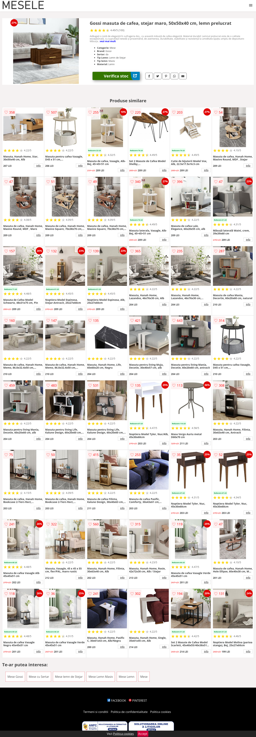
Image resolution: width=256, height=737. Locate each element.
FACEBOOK (116, 701)
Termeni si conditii (95, 712)
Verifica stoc (122, 76)
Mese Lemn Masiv (100, 677)
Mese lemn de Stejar (69, 677)
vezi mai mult (108, 41)
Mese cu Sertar (39, 677)
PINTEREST (138, 701)
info (38, 165)
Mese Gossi (15, 677)
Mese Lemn (126, 677)
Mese (144, 677)
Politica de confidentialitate (129, 712)
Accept (142, 734)
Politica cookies (160, 712)
